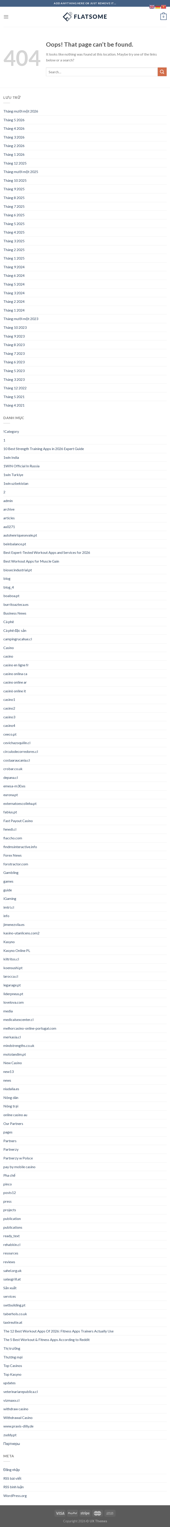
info (6, 916)
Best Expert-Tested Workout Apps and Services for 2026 (46, 552)
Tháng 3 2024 (14, 293)
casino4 (9, 725)
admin (8, 500)
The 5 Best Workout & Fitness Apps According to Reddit (46, 1339)
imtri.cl (8, 907)
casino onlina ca (15, 673)
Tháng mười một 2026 (20, 111)
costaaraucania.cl (16, 760)
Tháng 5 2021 (14, 396)
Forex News (12, 855)
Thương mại (13, 1357)
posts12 (9, 1192)
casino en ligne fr (16, 665)
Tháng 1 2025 (14, 258)
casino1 (9, 699)
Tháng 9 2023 (14, 336)
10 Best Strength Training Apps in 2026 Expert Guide (43, 448)
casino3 (9, 717)
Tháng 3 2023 (14, 379)
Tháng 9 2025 (14, 189)
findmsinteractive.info (20, 847)
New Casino (12, 1063)
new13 (8, 1071)
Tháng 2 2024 (14, 301)
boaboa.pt (11, 595)
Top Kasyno (12, 1374)
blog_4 (8, 587)
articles (9, 518)
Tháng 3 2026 (14, 137)
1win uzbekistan (15, 483)
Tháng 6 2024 (14, 275)
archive (9, 509)
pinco (7, 1184)
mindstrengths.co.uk (18, 1045)
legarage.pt (12, 985)
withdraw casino (15, 1409)
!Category (11, 431)
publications (12, 1227)
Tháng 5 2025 (14, 223)
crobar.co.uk (13, 769)
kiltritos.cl (11, 959)
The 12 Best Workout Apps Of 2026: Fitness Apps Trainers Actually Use (58, 1331)
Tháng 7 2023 (14, 353)
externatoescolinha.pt (20, 803)
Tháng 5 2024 (14, 284)
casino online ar (15, 682)
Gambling (11, 872)
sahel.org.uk (12, 1270)
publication (12, 1218)
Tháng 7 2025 (14, 206)
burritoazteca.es (16, 604)
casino (8, 656)
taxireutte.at (12, 1322)
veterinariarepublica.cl (20, 1391)
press (7, 1201)
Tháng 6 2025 (14, 215)
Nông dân (10, 1097)
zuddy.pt (10, 1435)
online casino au (15, 1115)
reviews (9, 1262)
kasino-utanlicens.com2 (21, 933)
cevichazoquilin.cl (16, 743)
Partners (10, 1141)
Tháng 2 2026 (14, 145)
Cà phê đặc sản (14, 630)
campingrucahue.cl (17, 639)
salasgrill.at (12, 1279)
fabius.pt (10, 812)
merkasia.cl (12, 1037)
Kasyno (9, 942)
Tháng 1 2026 (14, 154)
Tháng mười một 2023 (20, 318)
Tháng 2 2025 (14, 249)
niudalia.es (11, 1089)
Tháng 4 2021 (14, 405)
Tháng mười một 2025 (20, 171)
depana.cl (10, 777)
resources (10, 1253)
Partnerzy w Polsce (18, 1158)
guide (7, 890)
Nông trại (10, 1106)
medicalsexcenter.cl (18, 1019)
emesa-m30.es (14, 786)
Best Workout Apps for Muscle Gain (31, 561)
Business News (14, 613)
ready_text (11, 1236)
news (7, 1080)
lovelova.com (13, 1002)
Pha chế (9, 1175)
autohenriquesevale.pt (20, 535)
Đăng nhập (11, 1469)
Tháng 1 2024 (14, 310)
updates (9, 1383)
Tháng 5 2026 (14, 120)
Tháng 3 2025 (14, 241)
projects (9, 1210)
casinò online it (14, 691)
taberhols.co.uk (15, 1314)
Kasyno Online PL (16, 950)
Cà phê (8, 621)
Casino (8, 647)
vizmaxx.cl (11, 1400)
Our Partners (13, 1123)
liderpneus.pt (13, 994)
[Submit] (162, 71)
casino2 (9, 708)
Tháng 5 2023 (14, 370)
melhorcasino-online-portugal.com (29, 1028)
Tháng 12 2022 (15, 388)
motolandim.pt (14, 1054)
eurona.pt (10, 795)
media (8, 1011)
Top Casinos (12, 1365)
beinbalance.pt (14, 544)
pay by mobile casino (19, 1167)
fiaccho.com (12, 838)
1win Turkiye (13, 474)
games (8, 881)
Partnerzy (11, 1149)
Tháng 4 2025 (14, 232)
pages (7, 1132)
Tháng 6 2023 (14, 362)
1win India (11, 457)
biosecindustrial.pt (17, 570)
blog (6, 578)
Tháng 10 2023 (15, 327)
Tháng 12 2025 (15, 163)
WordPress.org (15, 1495)
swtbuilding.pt (14, 1305)
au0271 (9, 526)
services (9, 1296)
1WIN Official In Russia (21, 466)
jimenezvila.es (14, 924)
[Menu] (6, 16)
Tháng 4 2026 (14, 128)
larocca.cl (10, 976)
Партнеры (11, 1443)
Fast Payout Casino (18, 821)
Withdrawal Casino (18, 1417)
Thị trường (11, 1348)
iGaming (9, 898)
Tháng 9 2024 (14, 267)
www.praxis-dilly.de (18, 1426)
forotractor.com (15, 864)
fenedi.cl (9, 829)
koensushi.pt (13, 968)
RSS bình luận (13, 1487)
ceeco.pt (10, 734)
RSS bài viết (12, 1478)
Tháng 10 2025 (15, 180)
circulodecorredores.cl (20, 751)
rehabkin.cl (11, 1244)
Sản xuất (10, 1288)
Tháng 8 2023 (14, 344)
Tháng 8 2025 (14, 197)
